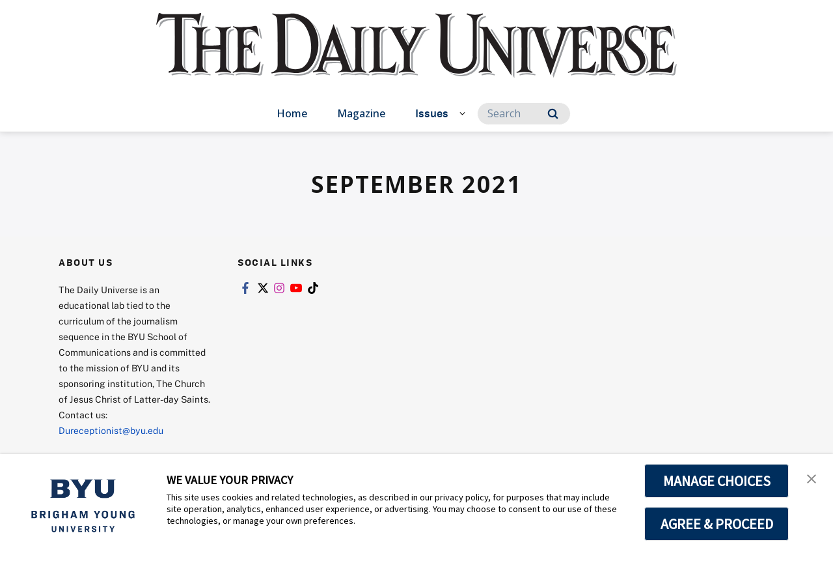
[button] (812, 478)
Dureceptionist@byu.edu (111, 430)
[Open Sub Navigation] (464, 112)
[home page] (416, 58)
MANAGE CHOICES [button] (717, 481)
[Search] (524, 113)
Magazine (361, 113)
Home (292, 113)
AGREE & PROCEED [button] (717, 524)
